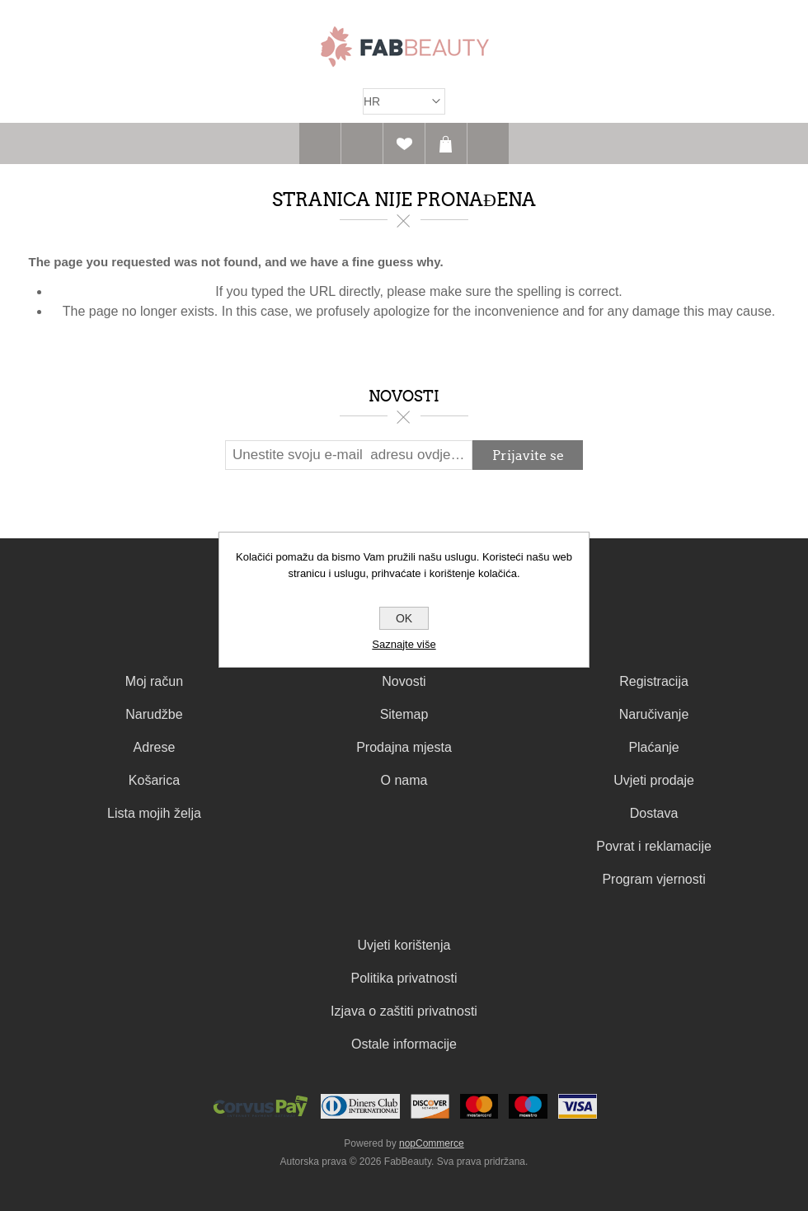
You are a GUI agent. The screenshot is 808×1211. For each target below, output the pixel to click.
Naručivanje (653, 714)
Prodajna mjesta (404, 747)
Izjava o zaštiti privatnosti (404, 1011)
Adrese (155, 747)
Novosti (403, 681)
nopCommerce (431, 1143)
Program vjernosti (653, 879)
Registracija (653, 681)
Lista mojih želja (154, 813)
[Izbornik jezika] (404, 101)
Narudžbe (153, 714)
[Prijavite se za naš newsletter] (348, 455)
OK (404, 618)
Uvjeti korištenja (404, 945)
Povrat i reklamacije (654, 846)
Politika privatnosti (404, 978)
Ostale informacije (404, 1044)
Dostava (654, 813)
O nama (404, 780)
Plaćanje (653, 747)
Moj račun (154, 681)
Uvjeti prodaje (653, 780)
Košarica (446, 143)
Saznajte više (403, 644)
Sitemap (404, 714)
